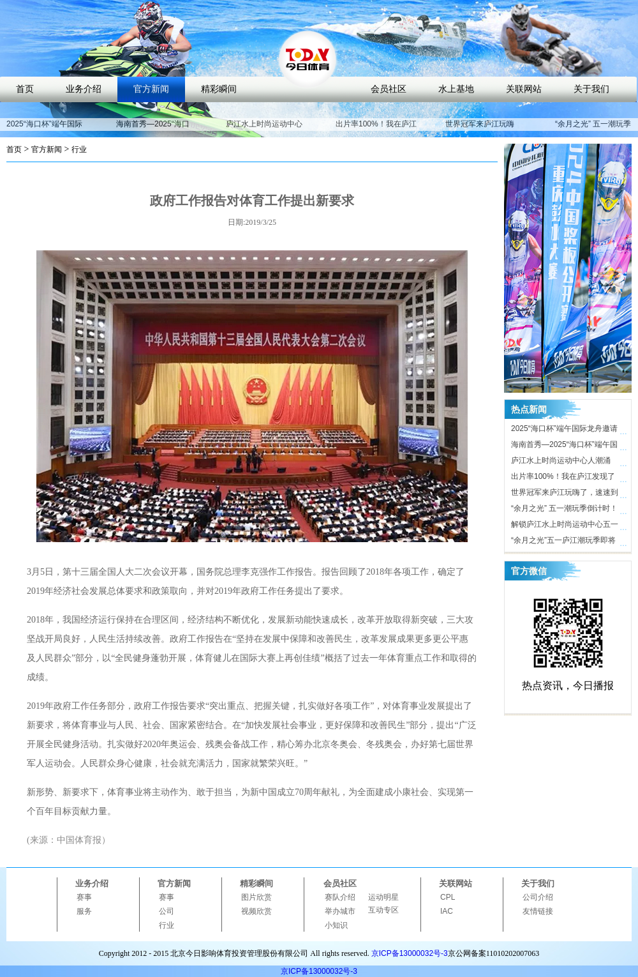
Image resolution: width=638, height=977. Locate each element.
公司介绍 (538, 897)
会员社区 (388, 89)
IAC (446, 911)
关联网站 (524, 89)
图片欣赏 (256, 897)
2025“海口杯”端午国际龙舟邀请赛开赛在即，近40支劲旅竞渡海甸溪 (565, 430)
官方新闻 (151, 89)
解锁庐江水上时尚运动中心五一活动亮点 (564, 526)
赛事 (84, 897)
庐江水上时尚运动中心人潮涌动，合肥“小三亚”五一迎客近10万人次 (563, 462)
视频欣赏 (256, 911)
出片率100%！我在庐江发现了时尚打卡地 (376, 129)
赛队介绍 (340, 897)
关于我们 (591, 89)
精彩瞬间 (219, 89)
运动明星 (383, 897)
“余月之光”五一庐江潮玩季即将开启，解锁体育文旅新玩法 (563, 542)
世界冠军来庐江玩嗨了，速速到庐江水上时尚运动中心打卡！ (564, 494)
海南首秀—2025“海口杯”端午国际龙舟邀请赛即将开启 (564, 446)
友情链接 (538, 911)
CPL (447, 897)
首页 (25, 89)
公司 (166, 911)
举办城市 (340, 911)
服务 (84, 911)
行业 (79, 149)
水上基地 (456, 89)
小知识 (336, 925)
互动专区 (383, 909)
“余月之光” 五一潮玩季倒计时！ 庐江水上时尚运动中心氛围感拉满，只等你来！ (564, 510)
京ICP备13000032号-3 (409, 953)
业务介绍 (83, 89)
